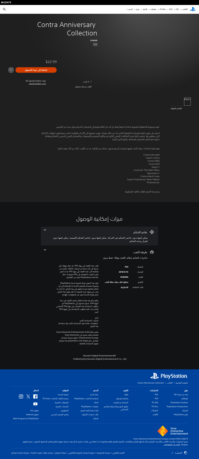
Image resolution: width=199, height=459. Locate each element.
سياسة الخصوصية (103, 453)
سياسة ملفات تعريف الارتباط (42, 453)
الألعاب (185, 9)
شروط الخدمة (63, 394)
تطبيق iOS (34, 410)
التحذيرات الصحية (62, 406)
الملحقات (154, 410)
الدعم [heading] (95, 390)
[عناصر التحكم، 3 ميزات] (99, 236)
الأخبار (145, 9)
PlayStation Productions (177, 406)
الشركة (185, 410)
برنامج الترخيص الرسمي (60, 414)
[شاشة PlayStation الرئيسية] (192, 9)
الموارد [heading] (65, 390)
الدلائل (95, 418)
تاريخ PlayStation (181, 414)
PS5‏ (177, 9)
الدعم (131, 9)
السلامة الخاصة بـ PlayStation (86, 398)
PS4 (170, 9)
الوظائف (184, 398)
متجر (137, 9)
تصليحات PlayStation (89, 406)
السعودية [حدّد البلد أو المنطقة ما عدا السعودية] (179, 452)
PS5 (156, 394)
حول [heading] (186, 390)
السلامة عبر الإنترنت (120, 402)
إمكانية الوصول (122, 398)
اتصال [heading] (36, 390)
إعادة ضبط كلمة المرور (89, 410)
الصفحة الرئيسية (182, 383)
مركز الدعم (94, 394)
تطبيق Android (32, 414)
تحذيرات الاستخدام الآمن (89, 320)
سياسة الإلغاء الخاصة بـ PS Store (56, 398)
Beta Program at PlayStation (26, 418)
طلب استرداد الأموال (90, 414)
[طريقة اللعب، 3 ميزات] (99, 254)
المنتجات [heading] (154, 390)
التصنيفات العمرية (62, 402)
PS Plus (163, 9)
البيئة (126, 394)
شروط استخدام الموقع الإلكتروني (81, 453)
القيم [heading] (125, 390)
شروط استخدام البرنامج (20, 453)
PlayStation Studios (179, 402)
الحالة (96, 402)
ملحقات (153, 9)
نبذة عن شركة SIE (181, 394)
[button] (37, 83)
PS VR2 (155, 402)
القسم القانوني (118, 453)
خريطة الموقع (60, 453)
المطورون (65, 410)
